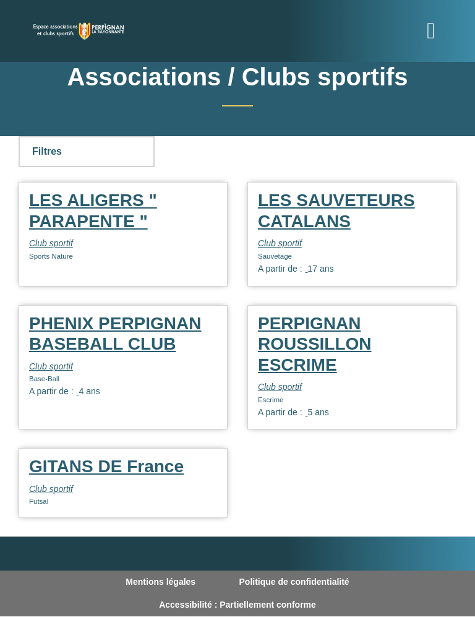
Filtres (47, 151)
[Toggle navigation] (431, 31)
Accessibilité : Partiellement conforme (237, 605)
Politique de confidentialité (294, 582)
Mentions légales (160, 582)
